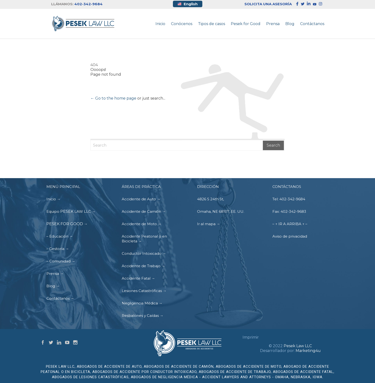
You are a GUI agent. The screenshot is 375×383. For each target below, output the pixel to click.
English (188, 4)
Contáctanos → (60, 298)
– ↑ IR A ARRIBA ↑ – (289, 224)
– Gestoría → (57, 248)
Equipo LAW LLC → (70, 211)
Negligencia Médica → (142, 303)
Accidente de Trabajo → (143, 266)
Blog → (53, 286)
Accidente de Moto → (141, 224)
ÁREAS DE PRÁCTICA (141, 186)
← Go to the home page (113, 98)
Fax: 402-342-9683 (289, 211)
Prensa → (55, 273)
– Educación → (59, 236)
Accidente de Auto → (141, 199)
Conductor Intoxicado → (144, 253)
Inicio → (53, 199)
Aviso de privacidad (289, 236)
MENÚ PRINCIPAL (63, 186)
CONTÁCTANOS (286, 186)
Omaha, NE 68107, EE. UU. (220, 211)
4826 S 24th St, (210, 199)
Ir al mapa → (208, 224)
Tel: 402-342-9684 (288, 199)
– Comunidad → (60, 261)
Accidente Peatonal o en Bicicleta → (144, 238)
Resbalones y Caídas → (142, 315)
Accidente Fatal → (138, 278)
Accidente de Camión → (144, 211)
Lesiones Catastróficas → (144, 290)
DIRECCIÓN (208, 186)
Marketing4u (308, 350)
